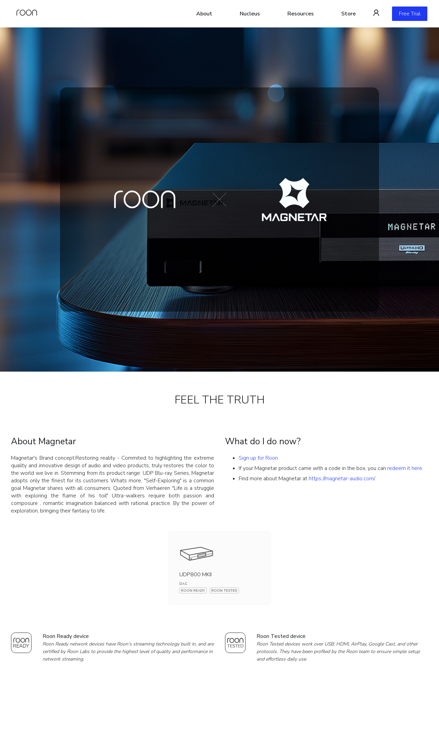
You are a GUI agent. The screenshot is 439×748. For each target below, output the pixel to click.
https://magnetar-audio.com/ (342, 478)
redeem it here (404, 468)
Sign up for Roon (258, 458)
